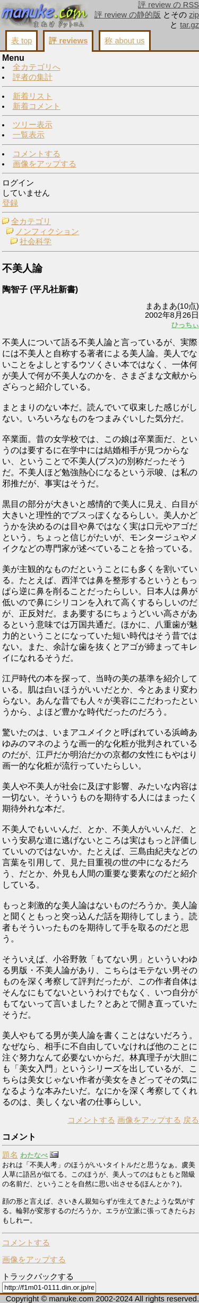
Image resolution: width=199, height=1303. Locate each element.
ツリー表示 (33, 125)
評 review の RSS (168, 5)
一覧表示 (29, 135)
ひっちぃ (185, 325)
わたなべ (34, 1155)
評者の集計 (33, 77)
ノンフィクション (47, 231)
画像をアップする (44, 164)
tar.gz (189, 25)
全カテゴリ (31, 221)
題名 (10, 1155)
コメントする (36, 154)
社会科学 (35, 241)
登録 (10, 203)
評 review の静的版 (127, 15)
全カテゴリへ (36, 67)
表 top (21, 40)
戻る (191, 1120)
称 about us (124, 40)
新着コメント (36, 106)
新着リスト (33, 96)
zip (194, 15)
